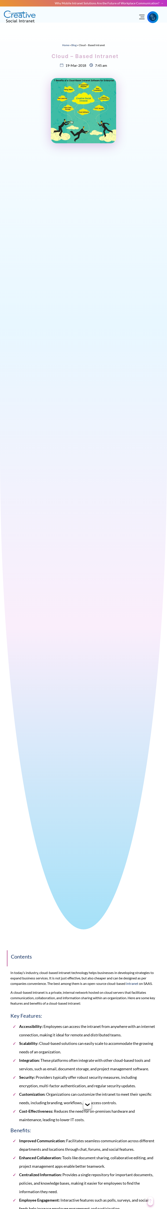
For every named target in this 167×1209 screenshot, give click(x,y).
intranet (132, 983)
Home (65, 45)
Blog (74, 45)
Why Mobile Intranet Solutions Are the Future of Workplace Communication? (107, 3)
